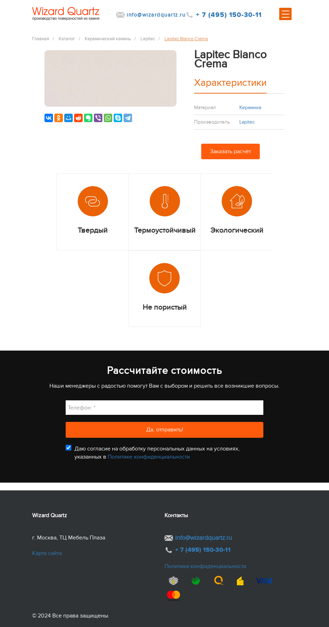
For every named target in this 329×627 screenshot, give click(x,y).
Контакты (176, 515)
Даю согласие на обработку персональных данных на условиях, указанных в (157, 452)
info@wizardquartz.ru (156, 15)
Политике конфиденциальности (149, 456)
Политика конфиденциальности (205, 566)
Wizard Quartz (49, 515)
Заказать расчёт (230, 151)
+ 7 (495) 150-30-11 (229, 15)
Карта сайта (47, 553)
